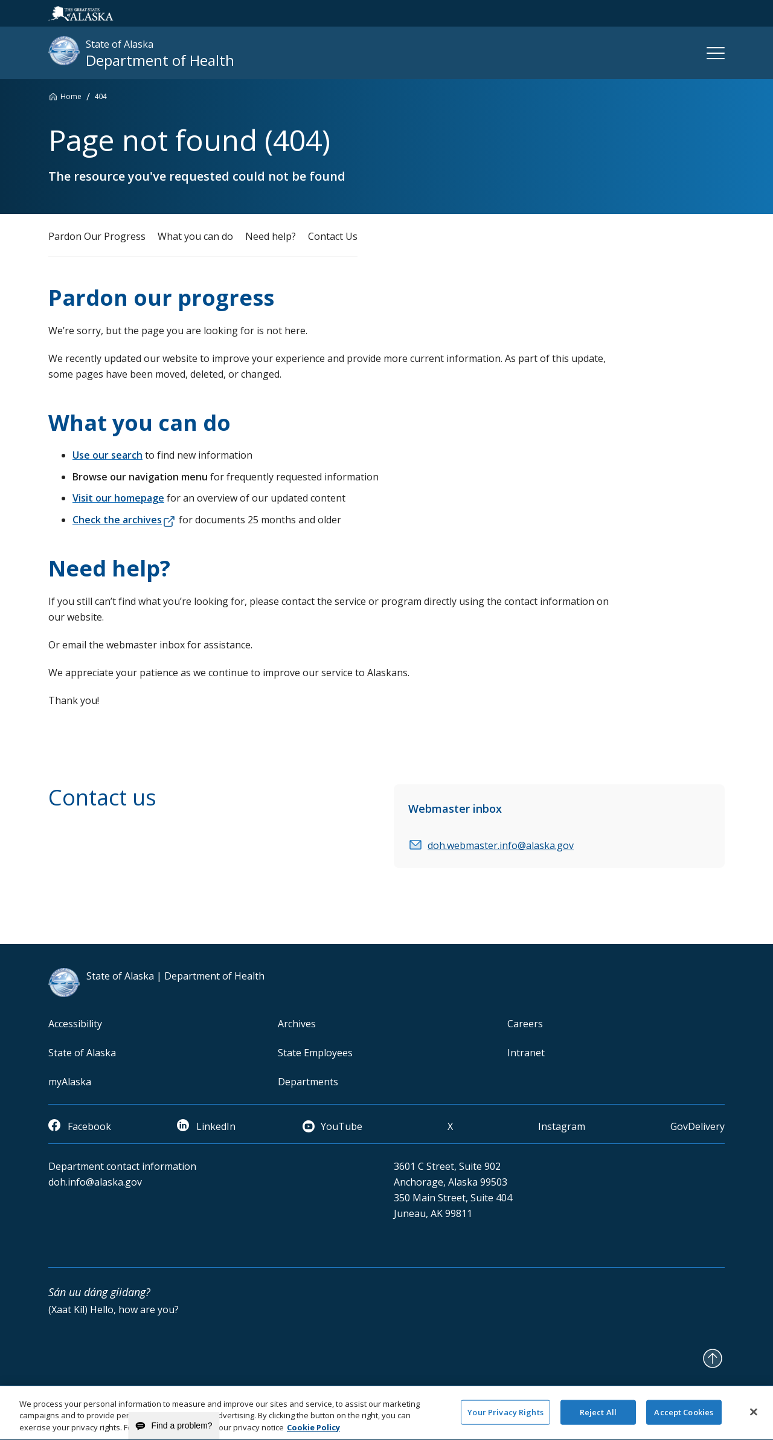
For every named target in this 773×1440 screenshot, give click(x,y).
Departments (308, 1081)
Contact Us (333, 236)
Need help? (270, 236)
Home (71, 96)
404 (101, 96)
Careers (525, 1023)
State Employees (315, 1052)
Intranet (526, 1052)
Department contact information (122, 1166)
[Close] (753, 1418)
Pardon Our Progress (97, 236)
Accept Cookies (683, 1418)
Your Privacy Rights (505, 1418)
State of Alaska (82, 1052)
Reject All (598, 1418)
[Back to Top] (713, 1358)
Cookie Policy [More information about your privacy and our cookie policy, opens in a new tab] (313, 1434)
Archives (297, 1023)
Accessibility (75, 1023)
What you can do (195, 236)
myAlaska (69, 1081)
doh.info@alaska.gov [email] (95, 1182)
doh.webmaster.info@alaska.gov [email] (501, 845)
